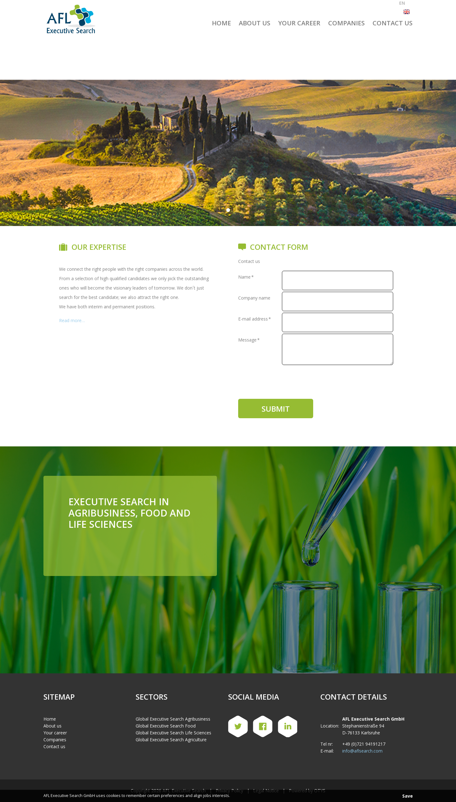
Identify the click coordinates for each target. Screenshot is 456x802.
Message (249, 340)
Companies (346, 23)
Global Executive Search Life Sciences (173, 721)
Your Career (299, 23)
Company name (254, 298)
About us (254, 23)
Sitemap (59, 685)
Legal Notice (266, 779)
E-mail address (254, 319)
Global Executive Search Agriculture (171, 728)
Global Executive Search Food (166, 714)
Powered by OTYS (307, 779)
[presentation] (285, 379)
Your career (55, 721)
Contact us (393, 23)
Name (246, 277)
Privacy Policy (229, 779)
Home (221, 23)
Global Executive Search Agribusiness (173, 708)
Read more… (72, 320)
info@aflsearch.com (362, 740)
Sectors (152, 685)
